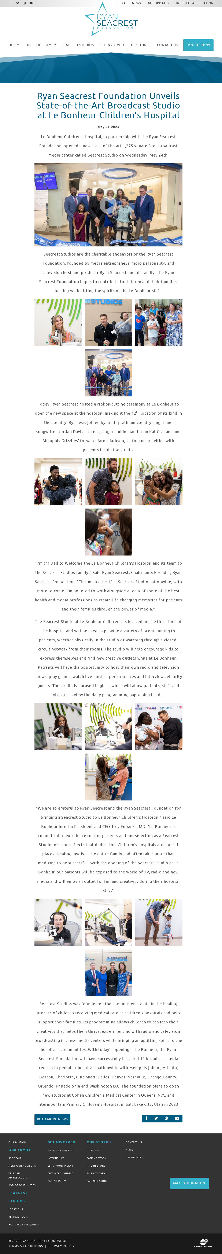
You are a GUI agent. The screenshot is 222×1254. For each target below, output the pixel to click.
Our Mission (17, 1142)
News (129, 1149)
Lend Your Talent (60, 1165)
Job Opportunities (22, 1185)
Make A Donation (60, 1150)
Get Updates (134, 1157)
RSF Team (14, 1158)
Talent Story (96, 1173)
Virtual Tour (18, 1216)
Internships (56, 1158)
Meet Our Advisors (22, 1165)
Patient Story (97, 1158)
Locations (15, 1209)
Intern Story (96, 1165)
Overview (93, 1150)
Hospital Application (23, 1224)
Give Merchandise (60, 1173)
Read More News (52, 1119)
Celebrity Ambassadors (18, 1175)
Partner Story (97, 1181)
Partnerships (57, 1181)
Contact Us (134, 1142)
